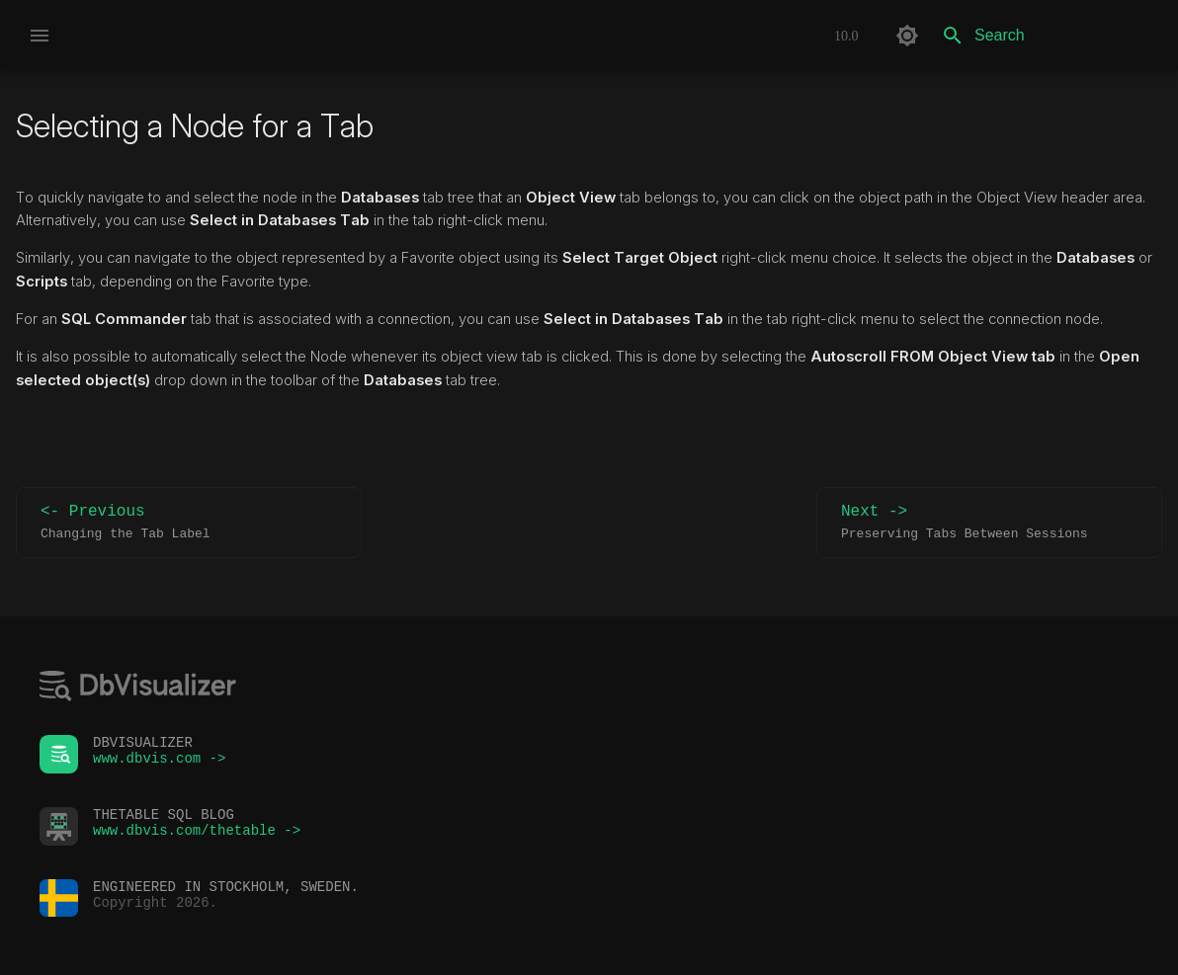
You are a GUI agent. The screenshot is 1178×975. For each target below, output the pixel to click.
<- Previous (189, 523)
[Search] (1046, 35)
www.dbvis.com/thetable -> (196, 835)
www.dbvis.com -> (159, 763)
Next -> (989, 523)
